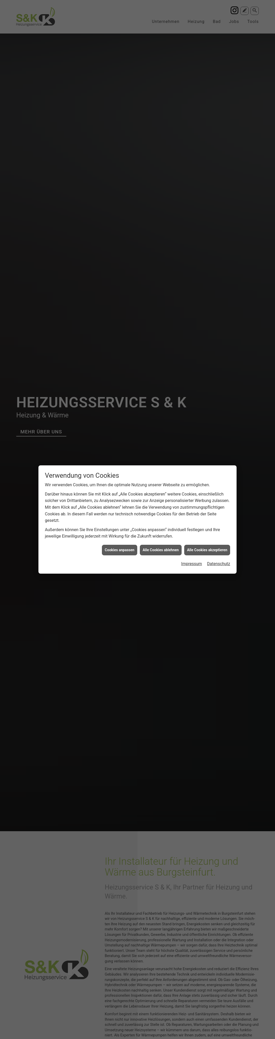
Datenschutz (218, 563)
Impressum (191, 563)
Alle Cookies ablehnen (161, 550)
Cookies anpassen (119, 550)
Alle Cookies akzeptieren (207, 550)
